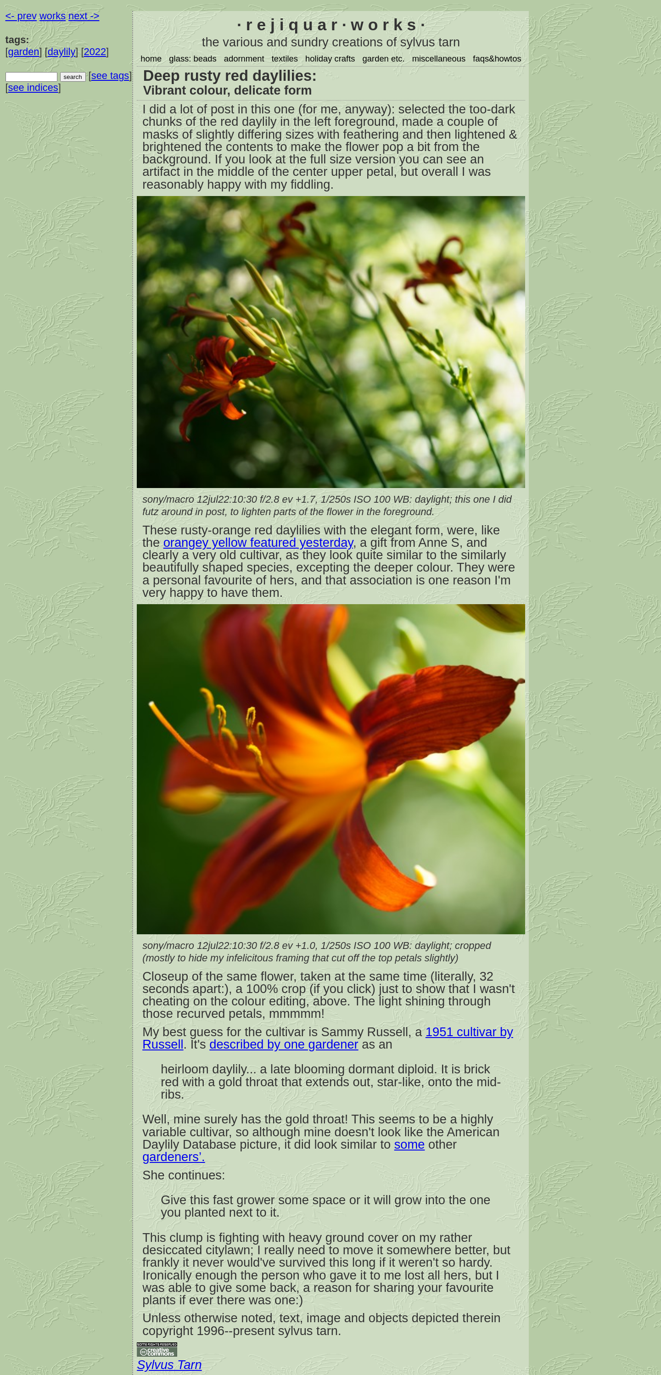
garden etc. (384, 58)
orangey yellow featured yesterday (258, 542)
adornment (244, 58)
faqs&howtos (497, 58)
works (52, 16)
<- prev (21, 16)
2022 (95, 51)
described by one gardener (283, 1044)
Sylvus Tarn (169, 1365)
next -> (83, 16)
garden (23, 51)
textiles (285, 58)
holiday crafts (330, 58)
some (409, 1144)
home (151, 58)
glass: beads (192, 58)
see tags (110, 75)
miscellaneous (439, 58)
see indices (33, 87)
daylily (62, 51)
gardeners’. (173, 1157)
